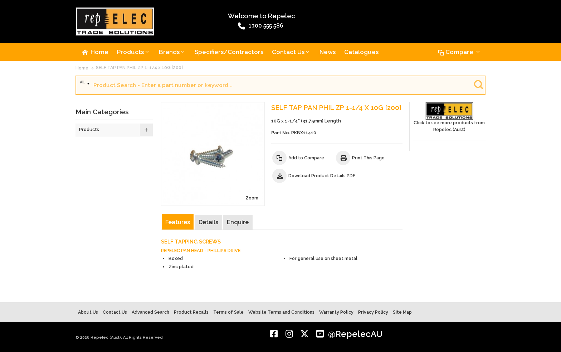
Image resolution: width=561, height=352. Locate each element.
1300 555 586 (260, 26)
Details (208, 222)
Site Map (402, 312)
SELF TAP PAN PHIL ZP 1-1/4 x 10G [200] (139, 67)
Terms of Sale (228, 312)
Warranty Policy (336, 312)
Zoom (251, 198)
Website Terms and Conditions (281, 312)
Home (81, 68)
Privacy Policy (373, 312)
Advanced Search (150, 312)
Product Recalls (191, 312)
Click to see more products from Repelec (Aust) (449, 117)
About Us (88, 312)
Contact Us (115, 312)
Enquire (238, 222)
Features (177, 222)
